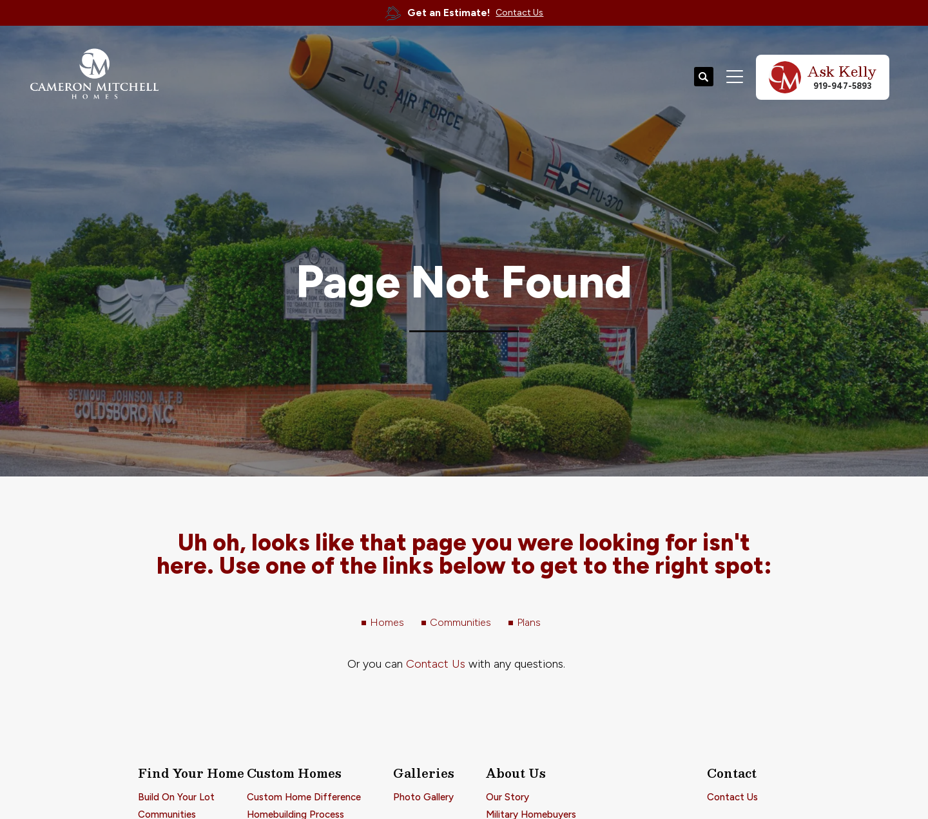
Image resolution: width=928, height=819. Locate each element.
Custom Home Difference (304, 797)
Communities (460, 622)
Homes (387, 622)
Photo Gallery (423, 797)
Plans (529, 622)
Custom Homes (294, 773)
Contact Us (435, 664)
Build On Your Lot (176, 797)
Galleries (423, 773)
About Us (516, 773)
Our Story (507, 797)
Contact (732, 773)
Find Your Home (191, 773)
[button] (703, 77)
